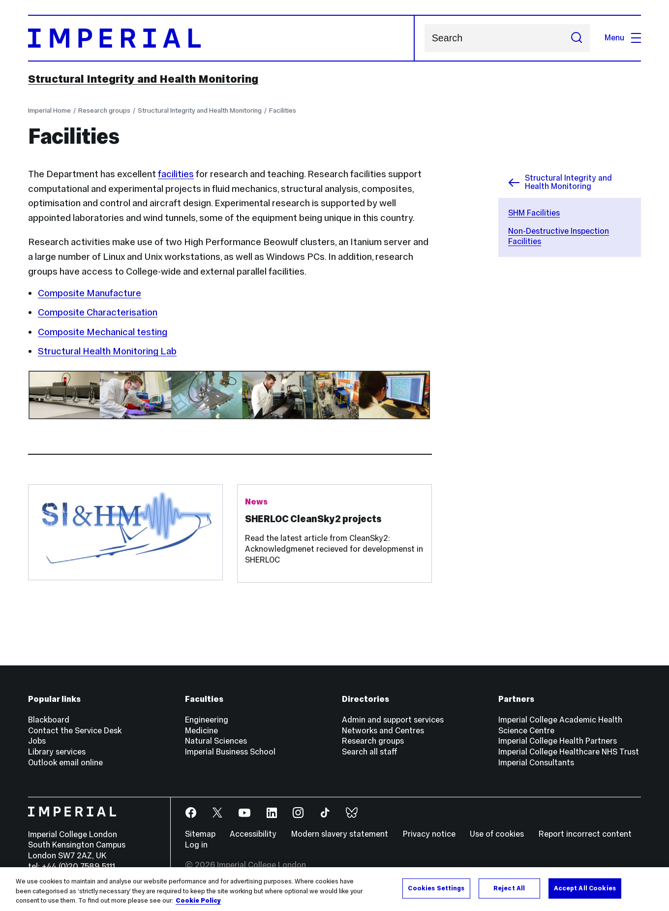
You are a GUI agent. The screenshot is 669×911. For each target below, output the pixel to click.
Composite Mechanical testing (102, 332)
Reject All (509, 892)
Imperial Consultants (536, 762)
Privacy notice (429, 834)
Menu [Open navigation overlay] (623, 37)
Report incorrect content (585, 834)
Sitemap (200, 834)
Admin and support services (393, 720)
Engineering (206, 720)
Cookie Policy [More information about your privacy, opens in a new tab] (198, 905)
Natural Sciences (216, 741)
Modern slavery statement (339, 834)
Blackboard (48, 720)
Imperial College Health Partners (557, 741)
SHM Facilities (534, 213)
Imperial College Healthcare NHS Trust (568, 752)
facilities (176, 174)
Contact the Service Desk (75, 730)
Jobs (37, 741)
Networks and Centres (383, 730)
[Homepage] (221, 38)
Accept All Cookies (585, 892)
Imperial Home (49, 110)
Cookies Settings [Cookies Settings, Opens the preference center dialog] (436, 892)
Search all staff (369, 752)
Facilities (282, 110)
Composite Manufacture (89, 293)
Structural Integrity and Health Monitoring (143, 79)
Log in (196, 845)
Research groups (104, 110)
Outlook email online (65, 762)
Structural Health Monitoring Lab (107, 351)
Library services (57, 752)
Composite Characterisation (97, 312)
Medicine (201, 730)
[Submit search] (576, 38)
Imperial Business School (230, 752)
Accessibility (253, 834)
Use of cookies (497, 834)
